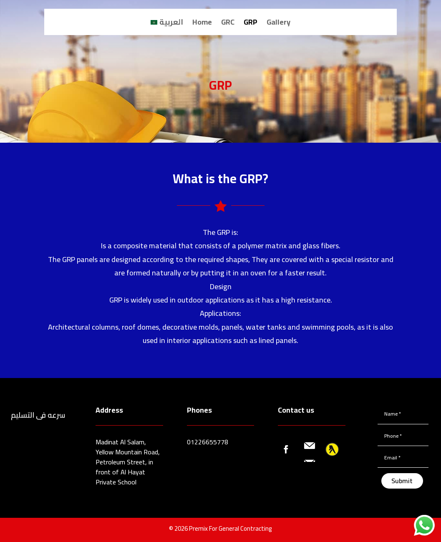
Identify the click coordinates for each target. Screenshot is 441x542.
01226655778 (207, 442)
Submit (402, 480)
